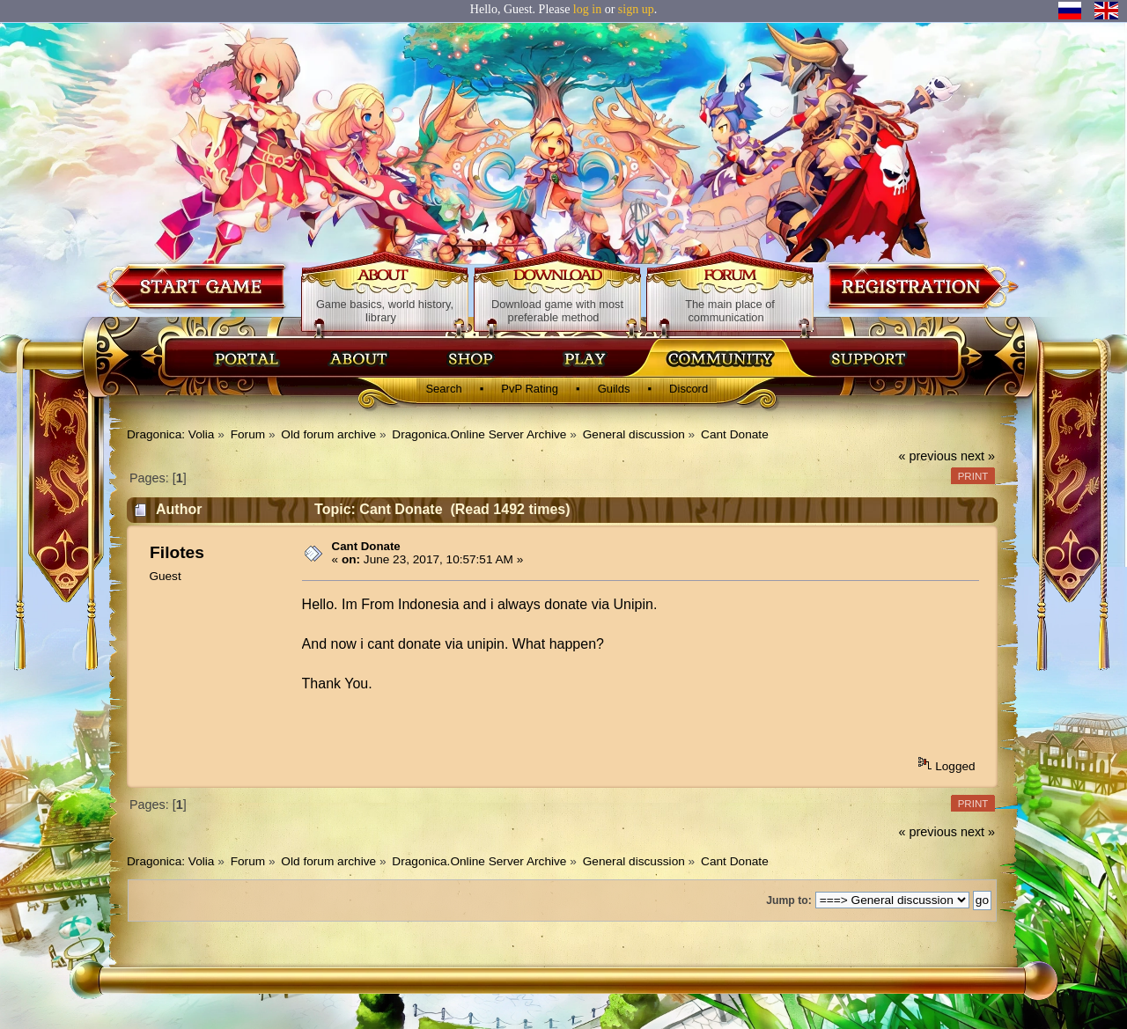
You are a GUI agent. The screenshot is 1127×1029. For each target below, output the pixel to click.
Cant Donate (366, 546)
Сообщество (719, 358)
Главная (246, 358)
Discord (688, 388)
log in (587, 9)
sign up (636, 9)
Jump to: (789, 900)
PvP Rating (529, 388)
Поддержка (867, 358)
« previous (928, 456)
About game (385, 276)
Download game (193, 285)
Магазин (471, 358)
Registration (921, 285)
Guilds (614, 388)
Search (443, 388)
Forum (730, 276)
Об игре (359, 358)
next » (978, 456)
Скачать (587, 358)
